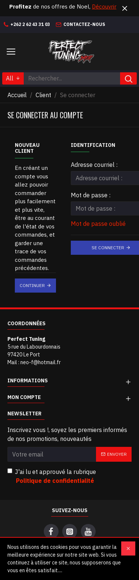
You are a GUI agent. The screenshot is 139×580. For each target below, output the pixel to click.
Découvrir (104, 6)
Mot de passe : (90, 195)
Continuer (32, 285)
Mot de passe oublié (98, 223)
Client (43, 95)
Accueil (17, 95)
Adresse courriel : (94, 164)
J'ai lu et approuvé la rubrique (51, 476)
